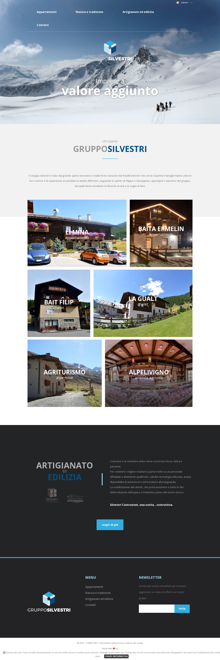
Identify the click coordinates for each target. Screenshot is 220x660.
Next (212, 62)
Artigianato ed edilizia (138, 12)
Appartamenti (47, 12)
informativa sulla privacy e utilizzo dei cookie (121, 643)
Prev (8, 62)
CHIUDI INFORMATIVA (116, 656)
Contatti (43, 25)
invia (182, 608)
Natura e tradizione (89, 12)
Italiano (186, 2)
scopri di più (110, 525)
